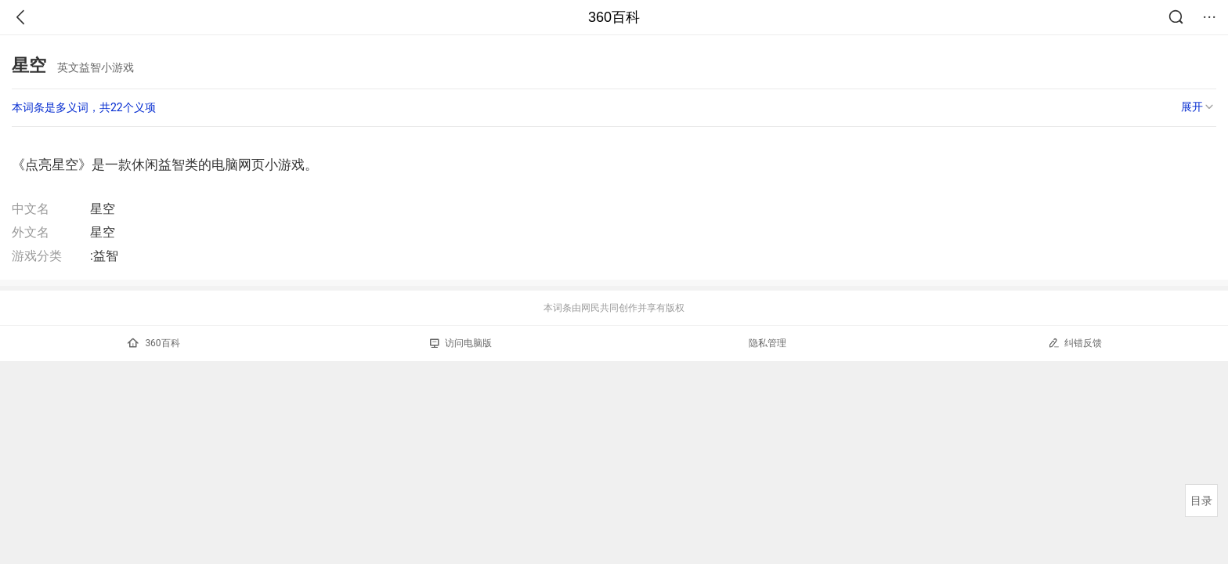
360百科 (614, 17)
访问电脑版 (461, 343)
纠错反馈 (1075, 343)
